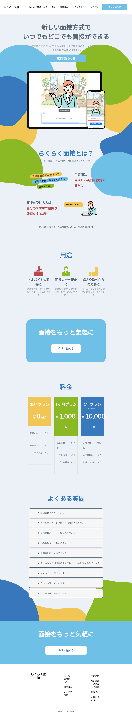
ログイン (94, 7)
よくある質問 (78, 7)
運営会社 (95, 692)
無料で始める (66, 58)
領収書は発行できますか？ (53, 593)
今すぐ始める (115, 7)
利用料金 (64, 7)
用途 (54, 7)
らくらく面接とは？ (38, 7)
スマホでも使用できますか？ (54, 573)
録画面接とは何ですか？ (52, 513)
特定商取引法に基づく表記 (95, 684)
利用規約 (95, 676)
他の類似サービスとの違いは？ (55, 543)
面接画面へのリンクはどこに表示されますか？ (63, 523)
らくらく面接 (11, 7)
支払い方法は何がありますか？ (55, 583)
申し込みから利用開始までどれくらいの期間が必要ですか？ (70, 563)
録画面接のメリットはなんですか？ (58, 533)
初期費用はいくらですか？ (53, 553)
